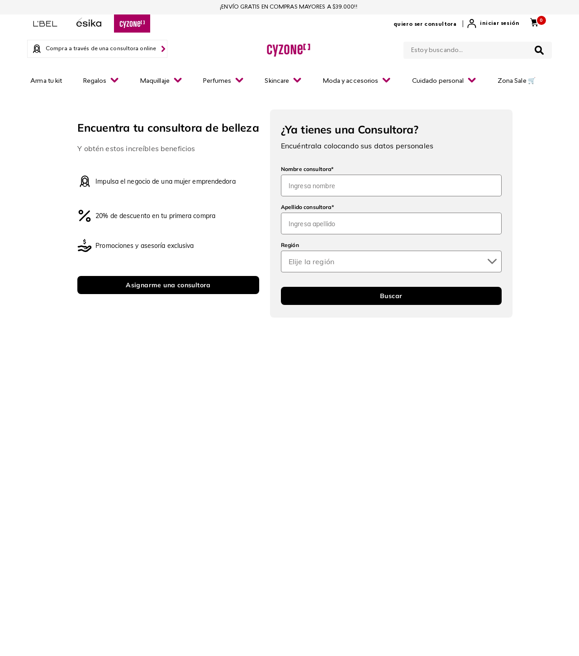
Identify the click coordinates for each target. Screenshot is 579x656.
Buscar (391, 296)
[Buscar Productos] (539, 50)
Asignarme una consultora (168, 285)
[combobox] (477, 48)
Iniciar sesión (499, 23)
